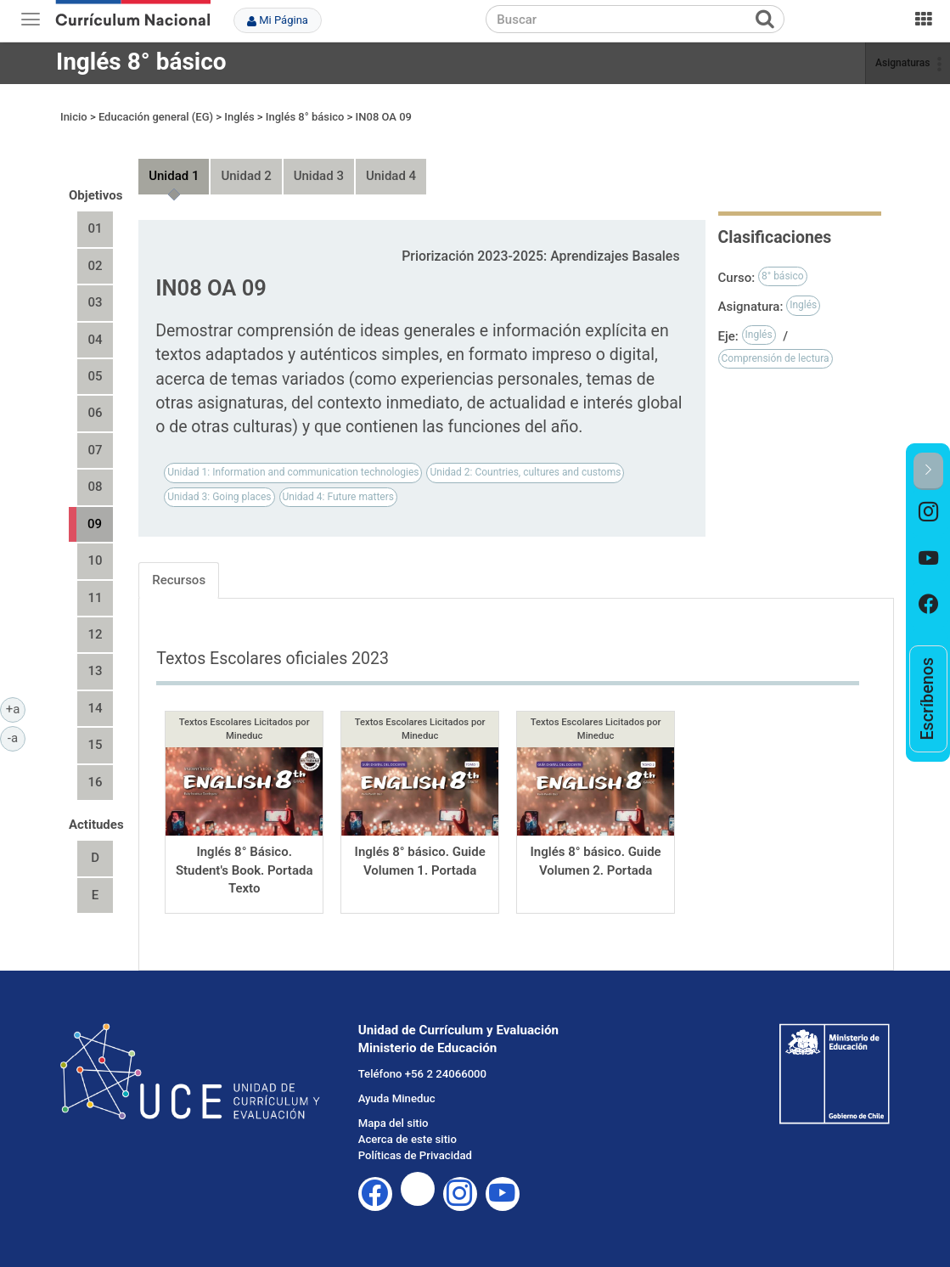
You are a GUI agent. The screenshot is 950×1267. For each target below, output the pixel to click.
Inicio (73, 116)
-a (16, 737)
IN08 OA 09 (384, 116)
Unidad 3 (319, 175)
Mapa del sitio (393, 1123)
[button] (928, 471)
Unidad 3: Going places (219, 497)
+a (15, 708)
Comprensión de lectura (775, 358)
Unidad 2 (246, 175)
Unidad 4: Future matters (338, 497)
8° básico (783, 276)
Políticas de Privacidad (415, 1155)
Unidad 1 (174, 175)
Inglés (239, 116)
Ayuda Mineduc (397, 1098)
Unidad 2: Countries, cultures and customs (525, 472)
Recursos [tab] (178, 580)
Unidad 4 (391, 175)
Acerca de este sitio (407, 1139)
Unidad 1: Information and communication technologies (293, 472)
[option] (928, 513)
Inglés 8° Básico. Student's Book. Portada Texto (244, 870)
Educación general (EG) (155, 116)
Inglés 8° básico (141, 62)
